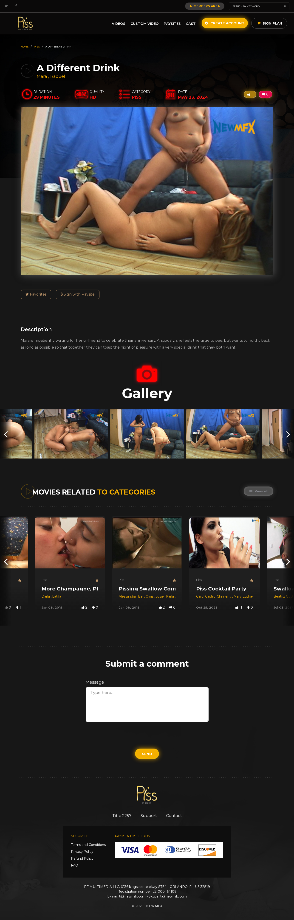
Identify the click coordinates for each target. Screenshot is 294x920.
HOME (24, 46)
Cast (191, 23)
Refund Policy (82, 858)
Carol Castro (205, 596)
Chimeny (224, 596)
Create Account (224, 23)
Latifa (56, 596)
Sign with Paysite (78, 294)
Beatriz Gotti (284, 596)
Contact (174, 815)
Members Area (205, 6)
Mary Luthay (244, 596)
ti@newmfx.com (132, 896)
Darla (46, 596)
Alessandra (128, 596)
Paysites (172, 23)
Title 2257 (121, 815)
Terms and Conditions (88, 845)
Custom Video (144, 23)
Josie (160, 596)
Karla (170, 596)
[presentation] (5, 434)
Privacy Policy (82, 852)
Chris (150, 596)
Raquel (57, 76)
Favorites (35, 294)
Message (95, 682)
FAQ (74, 865)
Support (149, 815)
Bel (141, 596)
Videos (118, 23)
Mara (42, 76)
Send (147, 754)
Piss (44, 580)
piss (37, 46)
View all (258, 491)
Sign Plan (269, 23)
